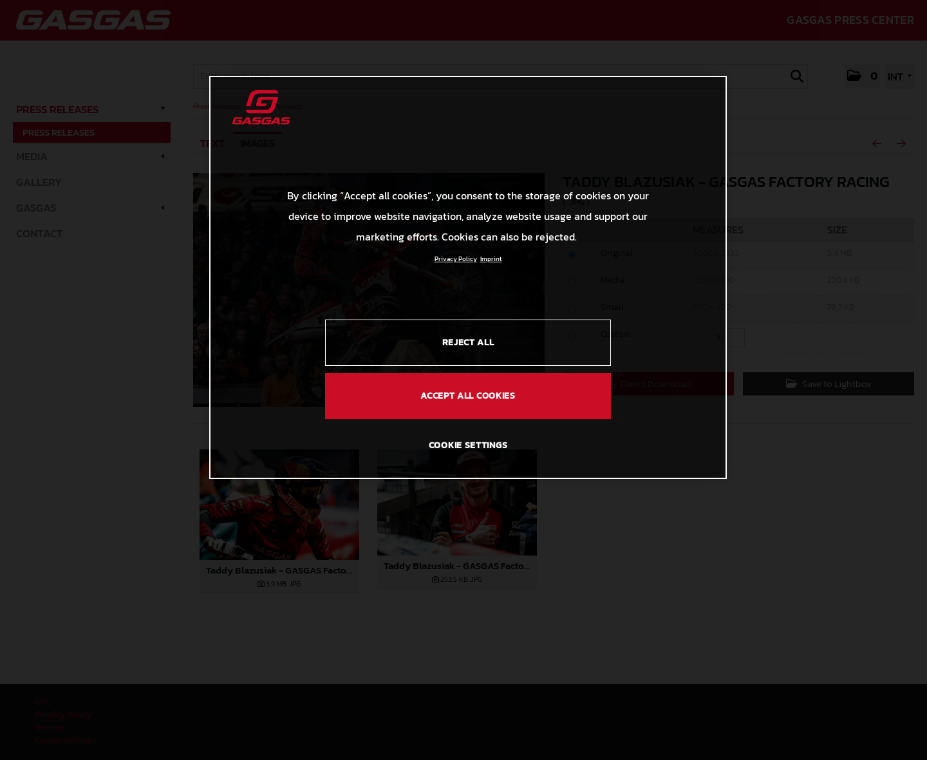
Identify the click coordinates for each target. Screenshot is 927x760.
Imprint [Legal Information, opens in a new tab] (491, 259)
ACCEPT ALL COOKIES (468, 396)
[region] (468, 277)
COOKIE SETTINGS (468, 445)
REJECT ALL (468, 342)
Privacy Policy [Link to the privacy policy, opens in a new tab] (456, 259)
